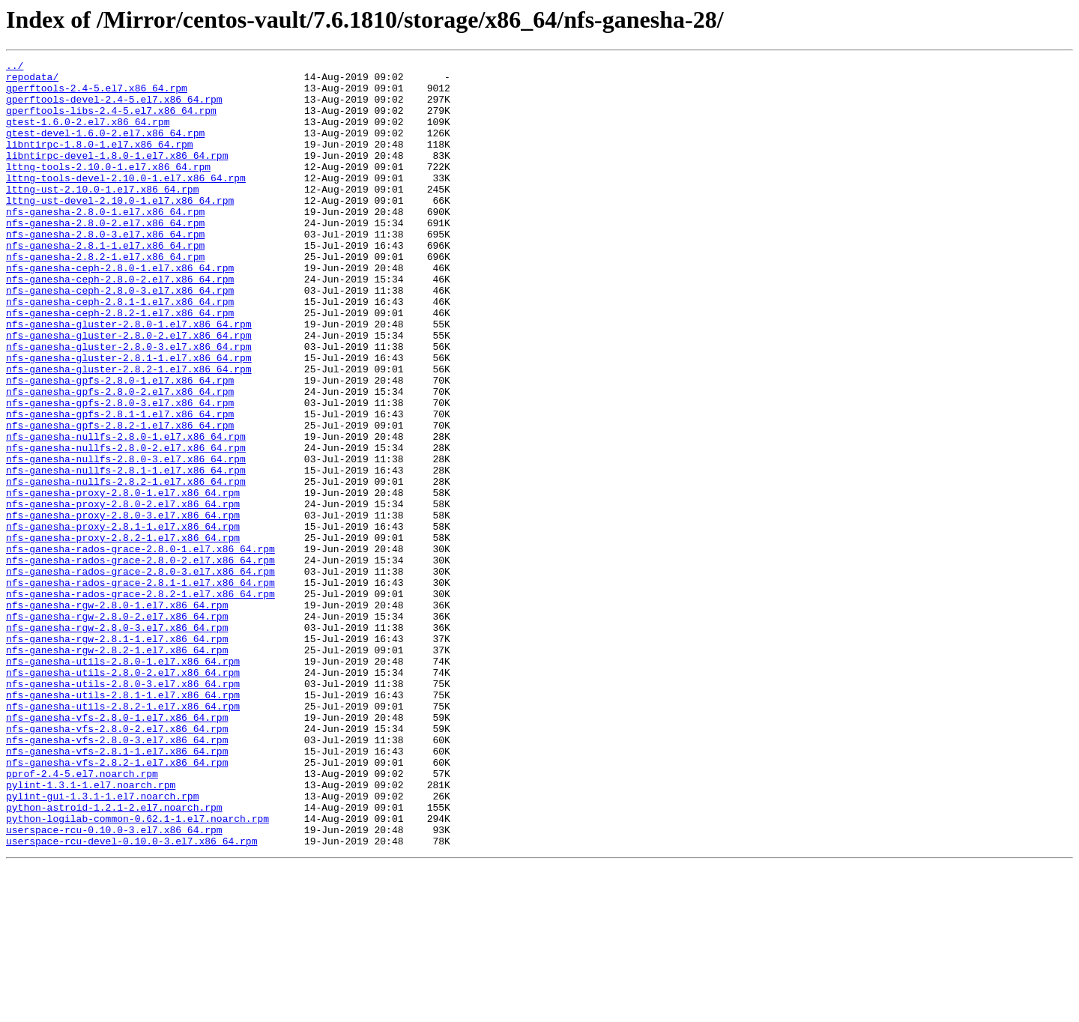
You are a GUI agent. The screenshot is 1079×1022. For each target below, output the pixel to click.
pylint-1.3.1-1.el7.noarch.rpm (90, 930)
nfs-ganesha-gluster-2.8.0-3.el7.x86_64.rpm (129, 404)
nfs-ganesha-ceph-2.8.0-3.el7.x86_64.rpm (120, 337)
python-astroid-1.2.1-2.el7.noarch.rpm (114, 957)
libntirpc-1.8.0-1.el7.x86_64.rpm (99, 162)
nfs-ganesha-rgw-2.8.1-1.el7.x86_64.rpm (117, 755)
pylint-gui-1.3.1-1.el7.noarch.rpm (102, 944)
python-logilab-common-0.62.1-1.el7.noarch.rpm (137, 971)
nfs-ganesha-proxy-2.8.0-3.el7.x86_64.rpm (123, 607)
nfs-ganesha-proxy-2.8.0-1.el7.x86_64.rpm (123, 580)
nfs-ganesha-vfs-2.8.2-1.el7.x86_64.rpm (117, 903)
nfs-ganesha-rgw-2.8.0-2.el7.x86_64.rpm (117, 728)
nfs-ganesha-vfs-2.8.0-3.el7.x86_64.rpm (117, 876)
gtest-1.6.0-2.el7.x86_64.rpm (87, 135)
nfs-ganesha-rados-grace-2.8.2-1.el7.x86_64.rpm (140, 701)
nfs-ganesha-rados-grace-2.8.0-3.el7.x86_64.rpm (140, 674)
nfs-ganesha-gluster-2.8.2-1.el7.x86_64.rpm (129, 431)
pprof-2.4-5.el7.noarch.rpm (82, 917)
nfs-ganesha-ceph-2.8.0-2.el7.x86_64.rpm (120, 323)
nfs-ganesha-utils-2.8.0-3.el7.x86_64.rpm (123, 809)
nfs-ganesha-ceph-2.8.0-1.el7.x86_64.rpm (120, 310)
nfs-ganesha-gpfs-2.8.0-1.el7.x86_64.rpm (120, 445)
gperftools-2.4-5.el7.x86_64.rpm (96, 94)
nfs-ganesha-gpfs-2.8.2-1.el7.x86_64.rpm (120, 499)
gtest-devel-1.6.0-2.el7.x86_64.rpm (105, 148)
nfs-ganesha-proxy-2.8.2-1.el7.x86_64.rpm (123, 634)
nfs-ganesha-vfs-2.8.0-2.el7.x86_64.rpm (117, 863)
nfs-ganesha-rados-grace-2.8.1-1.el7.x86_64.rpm (140, 688)
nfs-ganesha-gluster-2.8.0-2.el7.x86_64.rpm (129, 391)
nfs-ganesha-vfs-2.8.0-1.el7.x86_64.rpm (117, 849)
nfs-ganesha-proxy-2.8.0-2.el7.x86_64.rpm (123, 593)
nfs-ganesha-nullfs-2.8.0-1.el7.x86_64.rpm (126, 512)
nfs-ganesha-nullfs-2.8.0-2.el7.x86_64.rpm (126, 526)
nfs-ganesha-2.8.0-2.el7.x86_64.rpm (105, 256)
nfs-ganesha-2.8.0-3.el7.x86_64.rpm (105, 269)
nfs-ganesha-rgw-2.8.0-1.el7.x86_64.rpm (117, 715)
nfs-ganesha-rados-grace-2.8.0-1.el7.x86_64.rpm (140, 647)
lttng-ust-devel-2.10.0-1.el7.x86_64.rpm (120, 229)
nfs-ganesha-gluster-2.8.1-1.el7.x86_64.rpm (129, 418)
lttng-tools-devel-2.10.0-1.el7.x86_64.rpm (126, 202)
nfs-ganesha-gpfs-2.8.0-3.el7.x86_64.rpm (120, 472)
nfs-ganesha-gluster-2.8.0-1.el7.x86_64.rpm (129, 377)
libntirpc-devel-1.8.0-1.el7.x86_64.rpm (117, 175)
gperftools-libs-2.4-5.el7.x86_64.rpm (111, 121)
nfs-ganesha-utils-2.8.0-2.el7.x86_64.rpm (123, 795)
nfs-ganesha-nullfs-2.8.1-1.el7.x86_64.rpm (126, 553)
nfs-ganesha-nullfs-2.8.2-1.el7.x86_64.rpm (126, 566)
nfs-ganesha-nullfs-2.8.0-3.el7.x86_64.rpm (126, 539)
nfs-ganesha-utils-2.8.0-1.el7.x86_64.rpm (123, 782)
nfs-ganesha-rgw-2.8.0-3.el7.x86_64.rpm (117, 742)
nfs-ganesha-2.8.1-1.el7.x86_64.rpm (105, 283)
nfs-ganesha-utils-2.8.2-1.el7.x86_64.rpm (123, 836)
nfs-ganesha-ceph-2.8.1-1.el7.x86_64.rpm (120, 350)
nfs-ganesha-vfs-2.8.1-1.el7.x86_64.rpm (117, 890)
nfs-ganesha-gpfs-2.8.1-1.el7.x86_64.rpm (120, 485)
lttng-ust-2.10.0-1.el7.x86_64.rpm (102, 216)
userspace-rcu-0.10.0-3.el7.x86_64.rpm (114, 984)
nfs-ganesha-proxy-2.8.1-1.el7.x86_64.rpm (123, 620)
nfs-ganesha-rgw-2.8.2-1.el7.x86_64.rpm (117, 768)
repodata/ (32, 81)
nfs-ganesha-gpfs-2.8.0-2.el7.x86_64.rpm (120, 458)
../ (14, 67)
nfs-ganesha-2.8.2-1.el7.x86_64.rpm (105, 296)
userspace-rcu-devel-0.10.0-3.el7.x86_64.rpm (131, 998)
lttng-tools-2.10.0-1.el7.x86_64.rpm (108, 189)
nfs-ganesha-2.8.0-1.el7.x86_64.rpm (105, 243)
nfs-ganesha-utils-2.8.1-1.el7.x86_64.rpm (123, 822)
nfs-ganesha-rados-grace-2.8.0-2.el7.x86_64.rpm (140, 661)
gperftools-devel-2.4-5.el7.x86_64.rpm (114, 108)
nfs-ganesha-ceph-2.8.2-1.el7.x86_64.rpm (120, 364)
